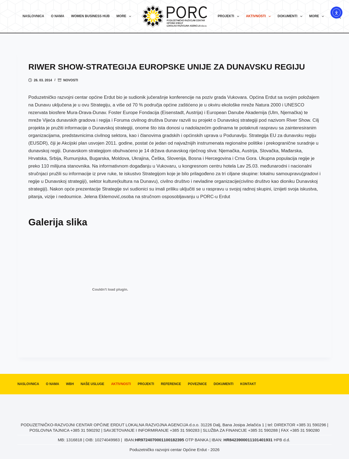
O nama (57, 16)
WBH (70, 384)
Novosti (70, 80)
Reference (171, 384)
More (124, 16)
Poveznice (197, 384)
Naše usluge (92, 384)
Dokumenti (291, 16)
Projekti (229, 16)
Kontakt (248, 384)
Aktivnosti (259, 16)
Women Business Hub (90, 16)
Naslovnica (33, 16)
